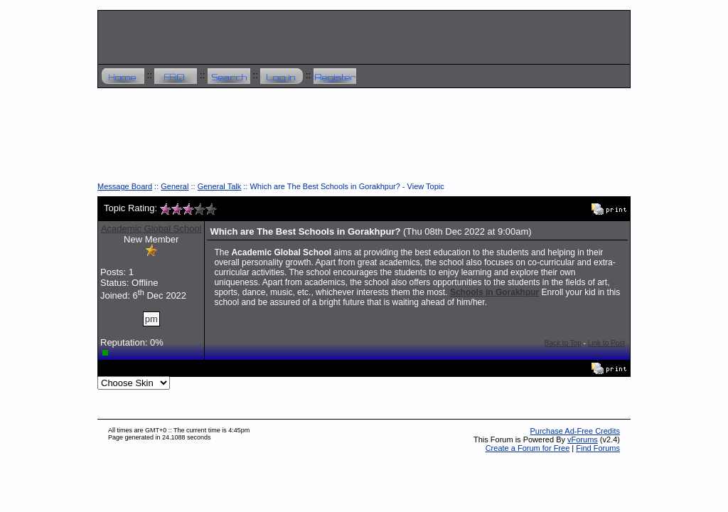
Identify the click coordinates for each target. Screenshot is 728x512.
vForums (582, 439)
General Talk (220, 186)
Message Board (124, 186)
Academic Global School (151, 228)
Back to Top (563, 343)
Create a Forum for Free (528, 448)
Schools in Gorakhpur (494, 292)
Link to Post (606, 343)
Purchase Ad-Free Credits (575, 431)
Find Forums (598, 448)
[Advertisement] (364, 140)
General (174, 186)
